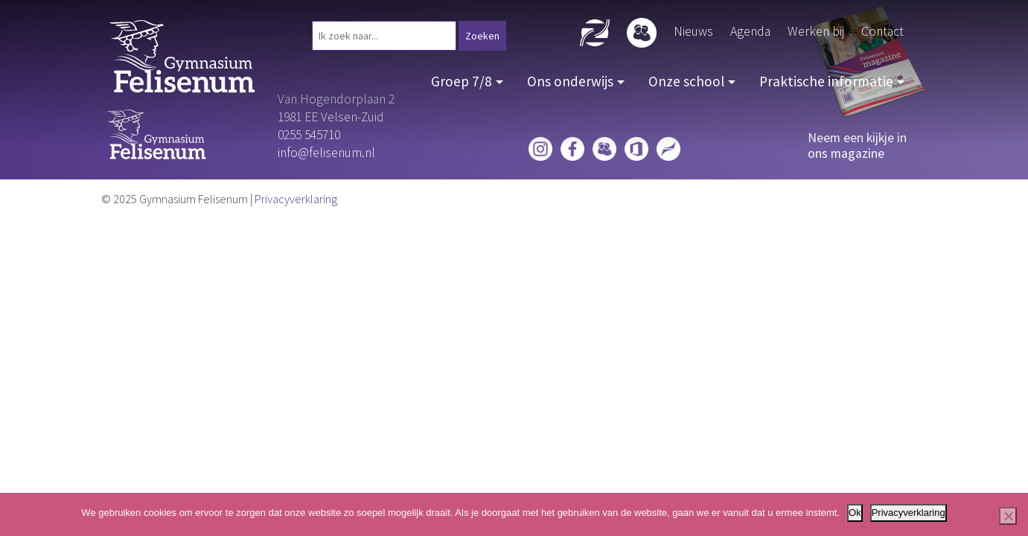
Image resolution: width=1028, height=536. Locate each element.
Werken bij (816, 31)
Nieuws (693, 31)
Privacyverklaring (296, 198)
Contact (882, 31)
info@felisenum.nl (326, 152)
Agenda (750, 31)
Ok (855, 512)
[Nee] (1008, 516)
